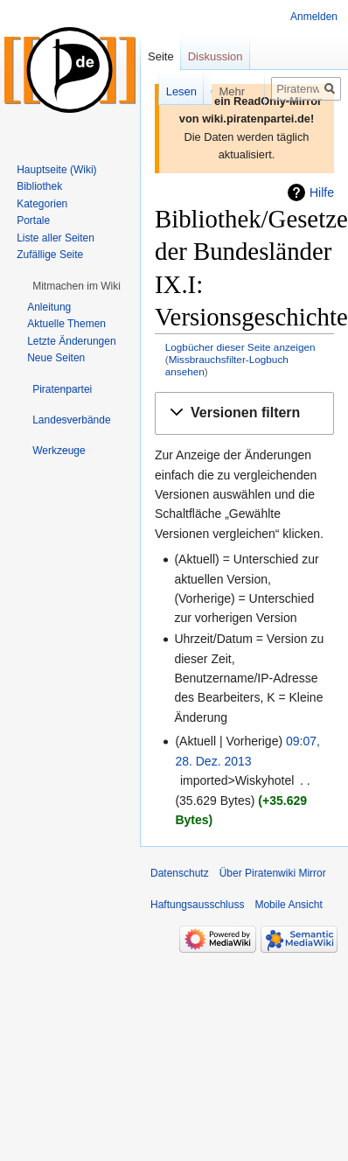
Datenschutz (179, 873)
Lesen (161, 91)
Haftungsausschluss (197, 905)
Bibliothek (39, 186)
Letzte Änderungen (71, 341)
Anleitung (49, 307)
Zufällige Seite (50, 254)
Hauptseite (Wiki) (56, 170)
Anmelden (314, 16)
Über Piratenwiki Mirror (272, 873)
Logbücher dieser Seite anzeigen (240, 347)
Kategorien (42, 204)
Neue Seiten (56, 358)
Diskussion (215, 56)
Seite (161, 56)
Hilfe (322, 192)
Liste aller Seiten (55, 238)
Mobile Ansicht (288, 905)
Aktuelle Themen (66, 324)
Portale (33, 220)
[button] (244, 413)
